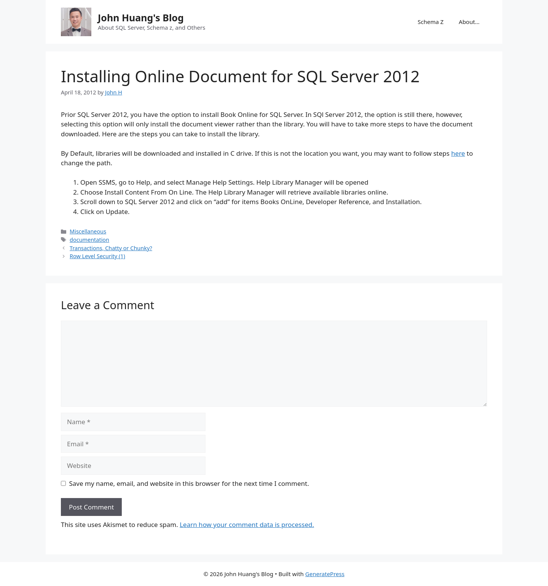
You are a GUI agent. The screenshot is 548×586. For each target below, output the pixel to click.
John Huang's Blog (141, 17)
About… (469, 22)
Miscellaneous (88, 231)
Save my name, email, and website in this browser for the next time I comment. (189, 483)
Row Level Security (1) (97, 256)
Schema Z (430, 22)
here (458, 153)
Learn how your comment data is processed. (247, 524)
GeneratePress (324, 574)
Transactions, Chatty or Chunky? (111, 248)
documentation (89, 239)
